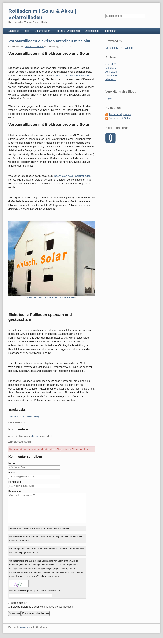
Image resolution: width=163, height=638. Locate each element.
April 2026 (111, 71)
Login (108, 98)
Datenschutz (92, 30)
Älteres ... (110, 79)
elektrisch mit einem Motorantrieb (71, 75)
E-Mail (11, 472)
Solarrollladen (42, 30)
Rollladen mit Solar (119, 118)
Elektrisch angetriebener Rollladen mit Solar (52, 297)
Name (11, 463)
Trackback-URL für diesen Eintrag (23, 416)
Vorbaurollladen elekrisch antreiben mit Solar (49, 41)
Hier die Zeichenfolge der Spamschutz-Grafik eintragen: (34, 591)
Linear (35, 436)
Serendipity (25, 627)
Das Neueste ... (114, 75)
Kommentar (14, 491)
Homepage (14, 481)
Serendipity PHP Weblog (119, 48)
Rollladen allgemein (120, 114)
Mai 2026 (110, 68)
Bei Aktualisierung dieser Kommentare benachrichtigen (42, 606)
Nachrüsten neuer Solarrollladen (72, 176)
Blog (26, 30)
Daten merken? (19, 603)
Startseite (13, 30)
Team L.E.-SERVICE (34, 46)
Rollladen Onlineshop (68, 30)
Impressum (110, 30)
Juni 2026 (110, 64)
